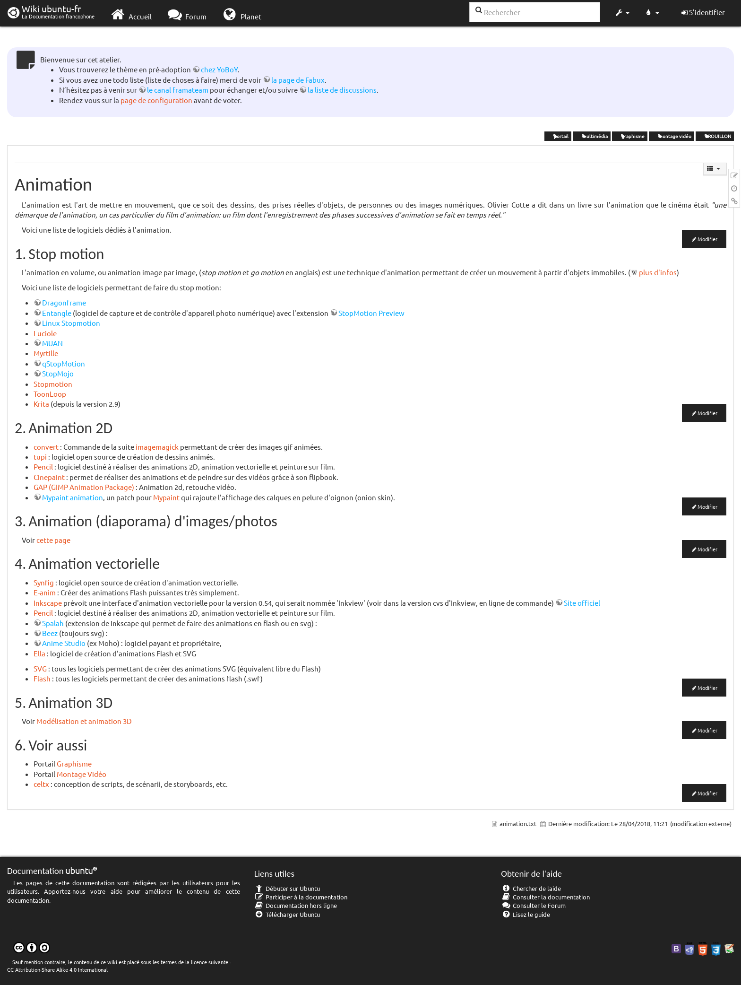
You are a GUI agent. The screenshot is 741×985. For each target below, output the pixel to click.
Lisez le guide (525, 914)
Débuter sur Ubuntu (287, 888)
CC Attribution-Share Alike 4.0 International (57, 969)
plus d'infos (658, 272)
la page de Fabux (298, 79)
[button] (622, 13)
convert (46, 446)
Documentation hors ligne (295, 905)
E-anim (45, 592)
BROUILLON (714, 135)
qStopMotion (63, 363)
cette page (53, 539)
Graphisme (74, 763)
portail (558, 135)
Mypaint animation (72, 497)
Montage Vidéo (81, 773)
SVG (40, 668)
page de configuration (156, 100)
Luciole (45, 333)
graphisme (630, 135)
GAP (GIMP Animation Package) (84, 486)
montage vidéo (671, 135)
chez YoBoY (219, 69)
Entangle (56, 312)
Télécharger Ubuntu (287, 914)
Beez (50, 632)
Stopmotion (53, 383)
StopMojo (58, 373)
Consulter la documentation (545, 897)
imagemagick (157, 446)
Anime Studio (64, 642)
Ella (39, 653)
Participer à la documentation (301, 897)
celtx (41, 783)
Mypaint (166, 497)
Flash (42, 678)
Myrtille (46, 353)
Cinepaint (49, 476)
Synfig (44, 582)
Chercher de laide (531, 888)
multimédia (592, 135)
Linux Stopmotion (71, 322)
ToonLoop (50, 393)
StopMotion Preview (371, 312)
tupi (40, 456)
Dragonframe (64, 302)
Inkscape (48, 602)
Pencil (43, 466)
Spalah (53, 623)
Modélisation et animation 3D (84, 720)
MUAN (52, 343)
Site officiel (582, 602)
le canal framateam (177, 89)
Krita (41, 403)
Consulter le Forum (533, 905)
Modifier (707, 239)
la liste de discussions (342, 89)
